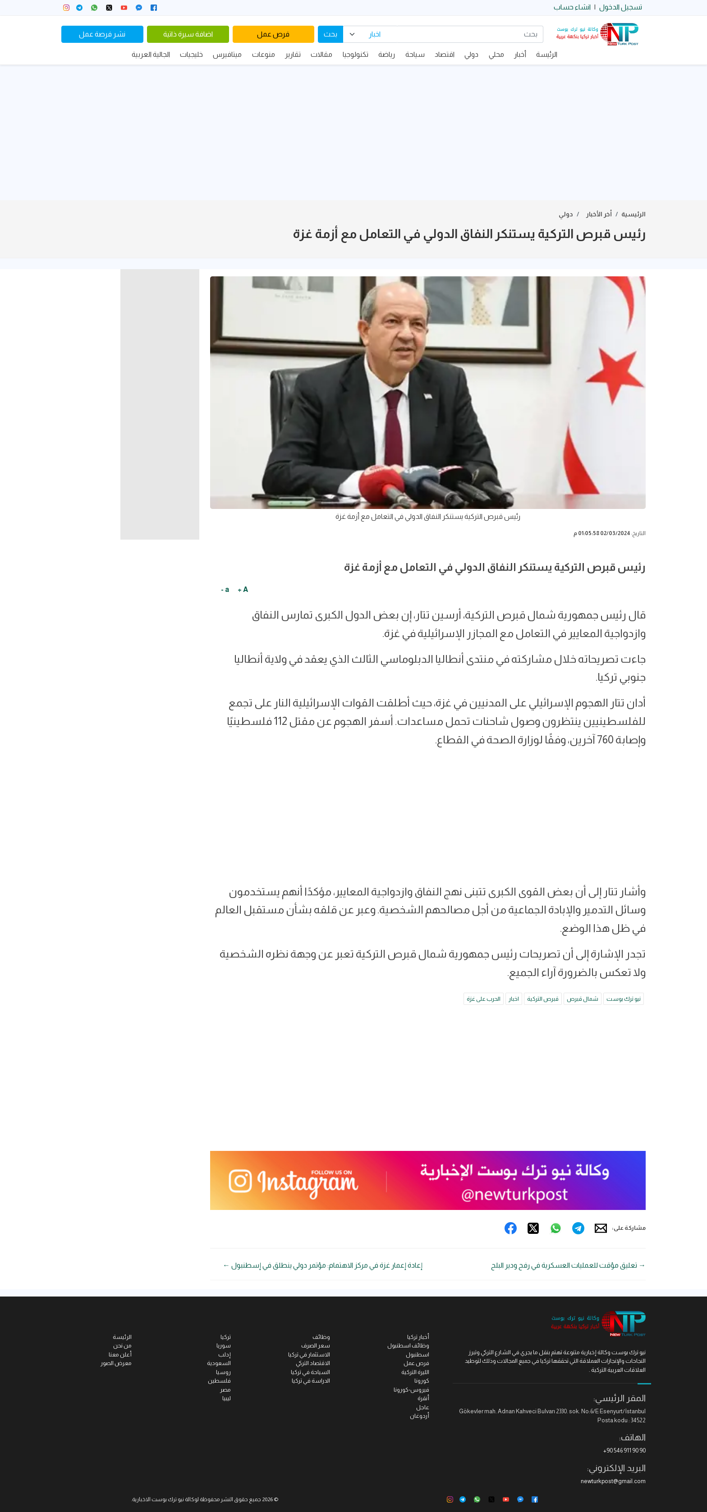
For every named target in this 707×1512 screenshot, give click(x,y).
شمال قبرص (582, 998)
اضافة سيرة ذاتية (188, 34)
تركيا (225, 1336)
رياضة (386, 54)
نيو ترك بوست (623, 998)
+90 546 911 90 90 (624, 1450)
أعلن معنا (120, 1354)
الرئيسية (633, 214)
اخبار (514, 998)
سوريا (223, 1345)
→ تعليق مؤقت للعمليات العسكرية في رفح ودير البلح (568, 1265)
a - (225, 589)
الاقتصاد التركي (313, 1363)
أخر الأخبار (599, 214)
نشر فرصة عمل (102, 34)
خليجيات (191, 54)
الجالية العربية (151, 54)
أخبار (520, 54)
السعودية (219, 1363)
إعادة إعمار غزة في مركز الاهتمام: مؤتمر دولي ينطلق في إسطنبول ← (322, 1265)
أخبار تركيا (418, 1336)
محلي (496, 54)
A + (243, 589)
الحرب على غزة (483, 998)
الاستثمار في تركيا (309, 1354)
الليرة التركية (415, 1372)
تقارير (293, 54)
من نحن (122, 1345)
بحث (330, 34)
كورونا (421, 1380)
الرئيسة (546, 54)
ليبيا (226, 1398)
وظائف (321, 1336)
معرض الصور (116, 1363)
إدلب (224, 1354)
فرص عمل (273, 34)
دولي (471, 54)
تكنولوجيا (355, 54)
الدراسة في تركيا (311, 1380)
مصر (225, 1389)
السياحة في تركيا (310, 1372)
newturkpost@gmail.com (613, 1481)
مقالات (321, 54)
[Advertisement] (353, 132)
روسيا (223, 1372)
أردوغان (419, 1415)
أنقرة (423, 1398)
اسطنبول (417, 1354)
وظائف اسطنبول (408, 1345)
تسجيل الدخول (620, 7)
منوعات (263, 54)
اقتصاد (444, 54)
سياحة (415, 54)
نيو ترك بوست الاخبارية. (157, 1499)
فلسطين (219, 1380)
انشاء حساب (572, 7)
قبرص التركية (543, 998)
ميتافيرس (227, 54)
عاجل (422, 1407)
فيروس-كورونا (411, 1389)
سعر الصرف (315, 1345)
